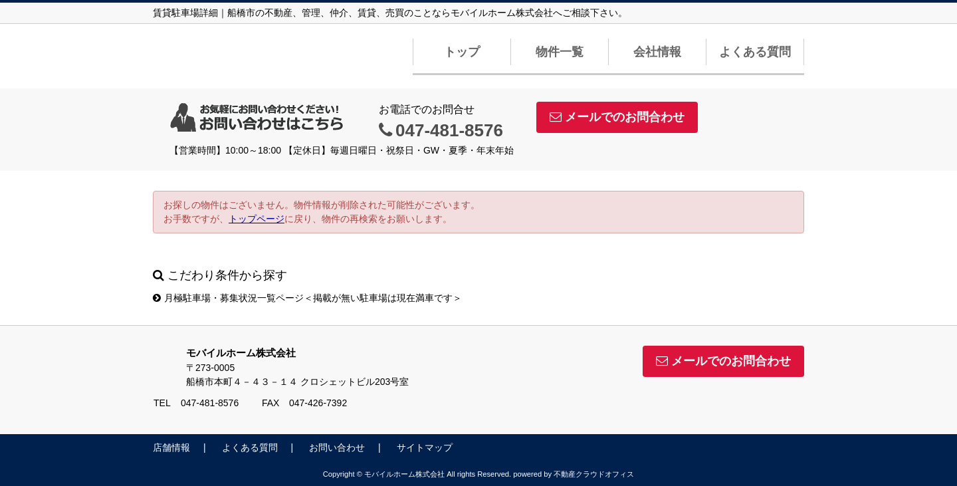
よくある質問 (755, 52)
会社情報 (657, 52)
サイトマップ (425, 447)
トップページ (256, 218)
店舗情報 (171, 447)
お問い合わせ (337, 447)
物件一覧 (560, 52)
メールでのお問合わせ (617, 117)
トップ (462, 52)
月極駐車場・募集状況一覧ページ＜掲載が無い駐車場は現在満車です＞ (307, 298)
